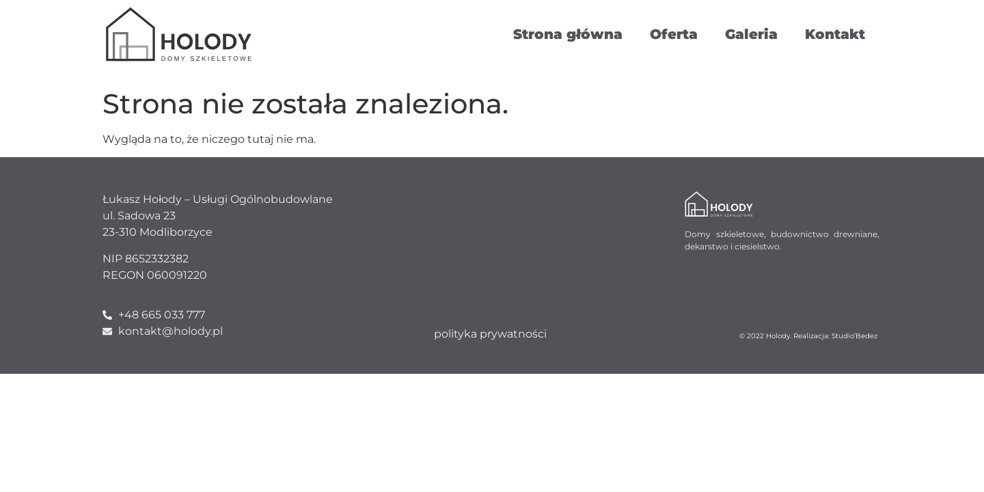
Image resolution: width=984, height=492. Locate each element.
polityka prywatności (490, 333)
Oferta (674, 34)
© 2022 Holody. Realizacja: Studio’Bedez (808, 335)
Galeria (751, 34)
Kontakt (835, 34)
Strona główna (568, 34)
